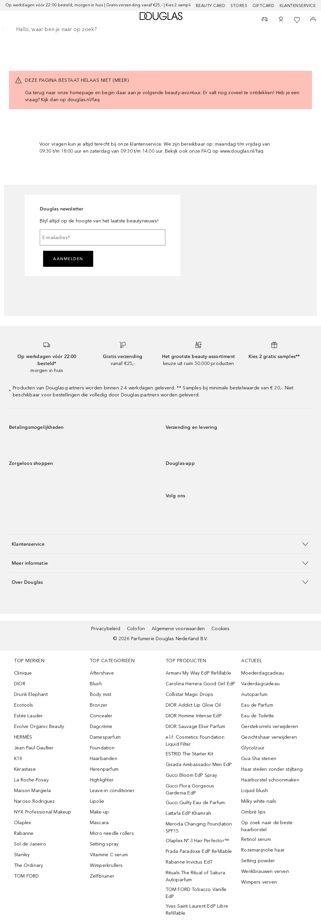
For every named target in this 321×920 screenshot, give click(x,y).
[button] (160, 543)
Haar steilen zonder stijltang (272, 769)
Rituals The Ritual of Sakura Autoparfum (195, 876)
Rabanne (23, 833)
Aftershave (102, 673)
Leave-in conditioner (112, 790)
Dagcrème (101, 726)
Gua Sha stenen (258, 758)
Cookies (220, 628)
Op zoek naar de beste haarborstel (267, 826)
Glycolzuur (253, 748)
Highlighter (102, 780)
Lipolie (97, 801)
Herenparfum (104, 769)
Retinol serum (256, 839)
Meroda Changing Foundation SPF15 (199, 827)
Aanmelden (68, 258)
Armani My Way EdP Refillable (198, 673)
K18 (18, 758)
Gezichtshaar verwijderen (269, 737)
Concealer (101, 716)
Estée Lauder (28, 716)
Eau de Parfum (257, 705)
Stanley (22, 855)
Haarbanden (103, 758)
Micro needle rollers (112, 833)
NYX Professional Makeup (42, 812)
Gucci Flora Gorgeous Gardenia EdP (190, 789)
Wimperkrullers (106, 865)
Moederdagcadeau (262, 673)
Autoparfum (254, 694)
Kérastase (25, 769)
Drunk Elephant (31, 694)
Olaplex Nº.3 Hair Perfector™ (197, 841)
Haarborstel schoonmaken (270, 780)
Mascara (99, 822)
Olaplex (22, 822)
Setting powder (258, 861)
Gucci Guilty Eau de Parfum (195, 802)
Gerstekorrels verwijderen (269, 726)
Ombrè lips (253, 812)
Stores (238, 5)
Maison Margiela (32, 790)
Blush (96, 684)
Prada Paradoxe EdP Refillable (199, 851)
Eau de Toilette (257, 716)
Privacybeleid (105, 628)
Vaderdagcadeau (260, 684)
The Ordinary (28, 865)
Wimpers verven (259, 882)
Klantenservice (298, 5)
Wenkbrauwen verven (265, 871)
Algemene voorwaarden (178, 628)
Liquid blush (254, 790)
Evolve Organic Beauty (39, 726)
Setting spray (104, 844)
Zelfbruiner (102, 876)
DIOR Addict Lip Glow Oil (193, 705)
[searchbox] (160, 29)
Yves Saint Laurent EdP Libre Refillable (197, 909)
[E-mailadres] (102, 237)
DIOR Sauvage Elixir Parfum (195, 726)
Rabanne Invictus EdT (189, 862)
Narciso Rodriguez (34, 801)
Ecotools (23, 705)
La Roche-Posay (31, 780)
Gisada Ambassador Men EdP (199, 764)
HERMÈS (23, 737)
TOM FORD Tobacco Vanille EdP (196, 893)
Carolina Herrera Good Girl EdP (200, 684)
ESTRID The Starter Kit (189, 754)
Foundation (102, 748)
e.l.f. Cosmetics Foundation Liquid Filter (195, 740)
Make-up (99, 812)
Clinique (23, 673)
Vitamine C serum (109, 855)
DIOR (19, 684)
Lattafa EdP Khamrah (188, 813)
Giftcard (263, 5)
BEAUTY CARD (210, 5)
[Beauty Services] (265, 20)
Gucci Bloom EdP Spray (191, 775)
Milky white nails (258, 801)
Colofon (136, 628)
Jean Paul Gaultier (34, 748)
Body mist (101, 694)
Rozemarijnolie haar (263, 850)
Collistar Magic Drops (189, 694)
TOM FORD (26, 876)
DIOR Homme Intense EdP (194, 716)
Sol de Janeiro (30, 844)
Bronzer (98, 705)
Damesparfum (105, 737)
